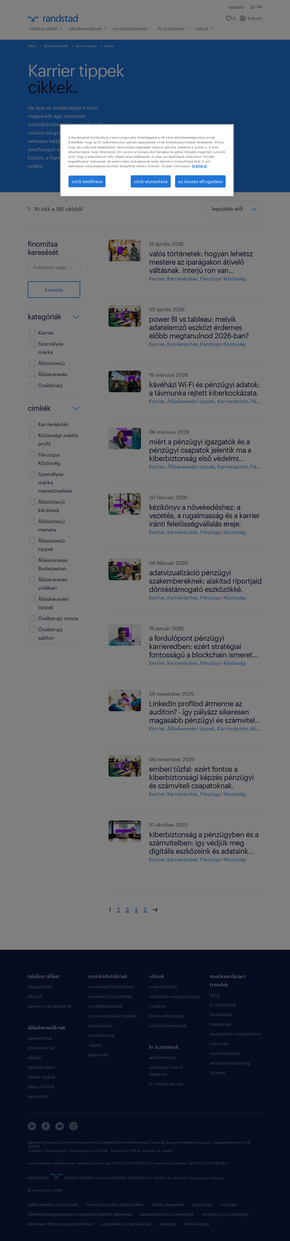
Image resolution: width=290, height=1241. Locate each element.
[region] (147, 160)
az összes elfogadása (200, 181)
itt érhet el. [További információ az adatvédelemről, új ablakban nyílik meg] (199, 166)
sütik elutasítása (151, 181)
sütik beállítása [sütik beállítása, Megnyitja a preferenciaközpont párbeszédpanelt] (87, 181)
